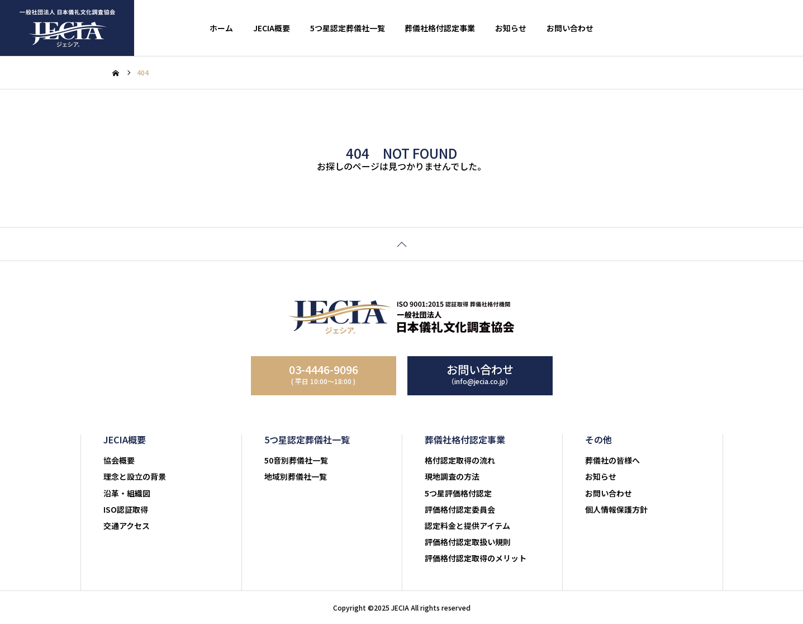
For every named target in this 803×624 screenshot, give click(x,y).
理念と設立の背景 (134, 476)
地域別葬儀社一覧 (295, 476)
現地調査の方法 (452, 476)
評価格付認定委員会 (460, 509)
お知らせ (510, 27)
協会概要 (119, 460)
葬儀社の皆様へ (612, 460)
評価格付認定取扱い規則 (468, 541)
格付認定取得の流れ (460, 460)
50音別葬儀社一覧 (296, 460)
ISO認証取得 (125, 509)
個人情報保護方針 (616, 509)
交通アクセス (126, 525)
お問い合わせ (570, 27)
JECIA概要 (271, 27)
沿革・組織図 (126, 493)
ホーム (221, 27)
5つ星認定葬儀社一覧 (347, 27)
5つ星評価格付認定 (458, 493)
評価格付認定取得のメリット (475, 558)
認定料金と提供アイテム (467, 525)
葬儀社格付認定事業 (440, 27)
